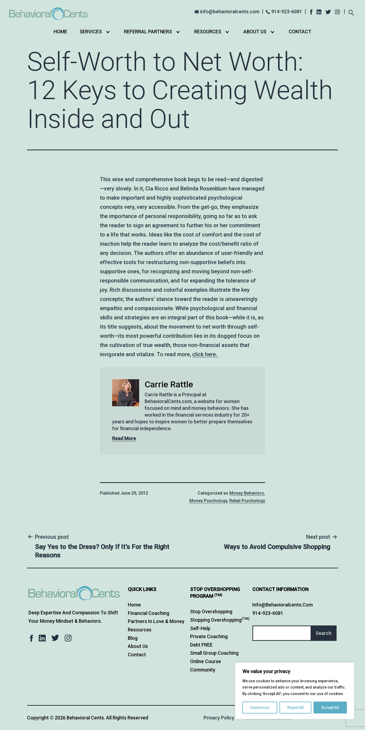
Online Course (205, 661)
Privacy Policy (219, 718)
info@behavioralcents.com (229, 11)
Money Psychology (208, 500)
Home (60, 31)
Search (323, 633)
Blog (133, 638)
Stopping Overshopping (219, 620)
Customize (259, 707)
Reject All (295, 707)
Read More (124, 438)
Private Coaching (209, 636)
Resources (207, 31)
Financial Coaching (148, 613)
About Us (254, 31)
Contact (300, 31)
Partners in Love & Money (156, 621)
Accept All (330, 707)
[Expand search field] (351, 12)
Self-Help (200, 628)
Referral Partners (148, 31)
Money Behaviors (246, 493)
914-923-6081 (286, 11)
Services (91, 31)
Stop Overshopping (211, 611)
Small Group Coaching (214, 653)
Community (202, 670)
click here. (205, 354)
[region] (294, 691)
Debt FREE (201, 645)
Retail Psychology (247, 500)
